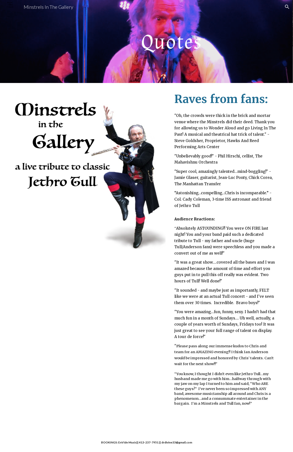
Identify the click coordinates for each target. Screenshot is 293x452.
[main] (169, 41)
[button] (287, 7)
